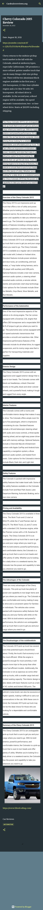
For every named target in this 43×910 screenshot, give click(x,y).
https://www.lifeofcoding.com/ (17, 808)
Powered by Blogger (21, 907)
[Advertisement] (21, 876)
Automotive (8, 824)
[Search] (39, 3)
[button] (4, 30)
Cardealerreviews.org (17, 4)
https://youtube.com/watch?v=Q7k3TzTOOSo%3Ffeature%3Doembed (21, 46)
